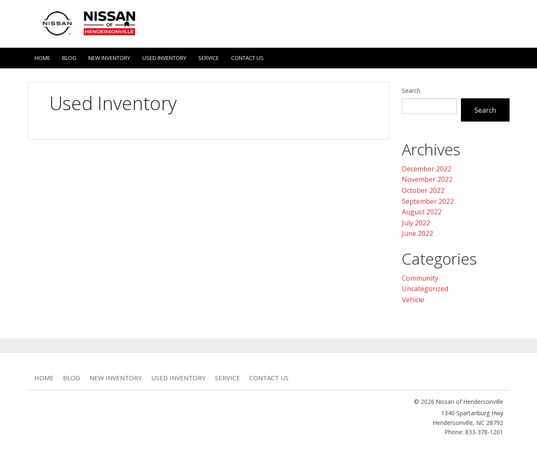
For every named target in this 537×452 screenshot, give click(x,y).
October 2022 (423, 188)
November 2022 (427, 177)
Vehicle (413, 298)
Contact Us (253, 57)
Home (42, 57)
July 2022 (416, 221)
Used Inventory (168, 57)
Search (411, 89)
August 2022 (422, 210)
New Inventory (112, 57)
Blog (70, 57)
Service (213, 57)
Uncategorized (425, 287)
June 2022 (417, 231)
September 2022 (428, 199)
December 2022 (426, 167)
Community (420, 276)
